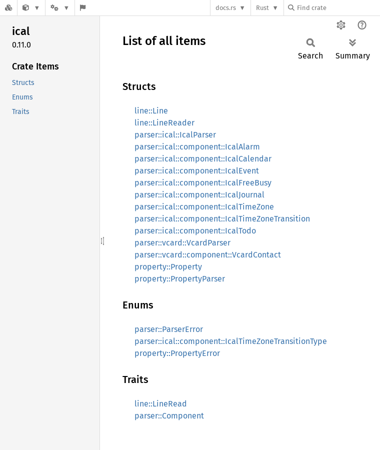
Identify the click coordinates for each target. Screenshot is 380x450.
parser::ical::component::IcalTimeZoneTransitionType (230, 341)
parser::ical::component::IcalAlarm (197, 147)
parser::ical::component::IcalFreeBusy (203, 183)
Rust (262, 8)
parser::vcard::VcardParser (182, 243)
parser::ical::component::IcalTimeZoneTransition (222, 219)
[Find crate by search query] (338, 8)
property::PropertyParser (179, 279)
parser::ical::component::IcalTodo (195, 231)
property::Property (168, 267)
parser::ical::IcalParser (175, 135)
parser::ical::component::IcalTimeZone (204, 207)
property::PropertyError (177, 353)
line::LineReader (164, 123)
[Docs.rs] (8, 8)
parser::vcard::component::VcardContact (207, 255)
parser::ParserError (168, 329)
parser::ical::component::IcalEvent (196, 171)
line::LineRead (160, 403)
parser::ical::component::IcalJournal (199, 195)
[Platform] (60, 8)
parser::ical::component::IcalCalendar (203, 159)
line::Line (151, 111)
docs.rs (226, 8)
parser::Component (169, 415)
